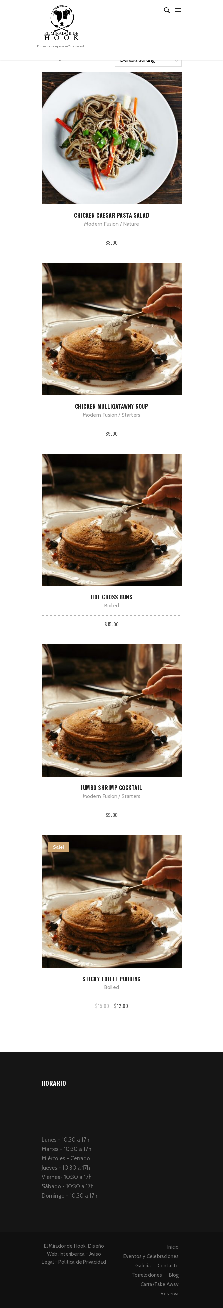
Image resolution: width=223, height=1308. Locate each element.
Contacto (168, 1266)
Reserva (170, 1294)
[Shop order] (148, 60)
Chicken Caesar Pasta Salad (111, 215)
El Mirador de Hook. (65, 1246)
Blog (174, 1275)
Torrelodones (147, 1275)
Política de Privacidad (82, 1262)
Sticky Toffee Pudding (111, 979)
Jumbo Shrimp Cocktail (111, 788)
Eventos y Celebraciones (151, 1256)
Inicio (173, 1247)
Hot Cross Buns (111, 597)
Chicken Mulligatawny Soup (111, 406)
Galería (143, 1266)
